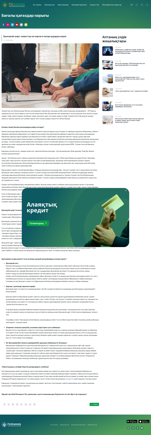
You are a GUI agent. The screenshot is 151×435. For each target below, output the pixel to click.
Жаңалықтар (49, 5)
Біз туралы (37, 5)
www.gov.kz (69, 379)
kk (131, 5)
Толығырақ (38, 223)
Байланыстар (92, 425)
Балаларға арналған (78, 425)
